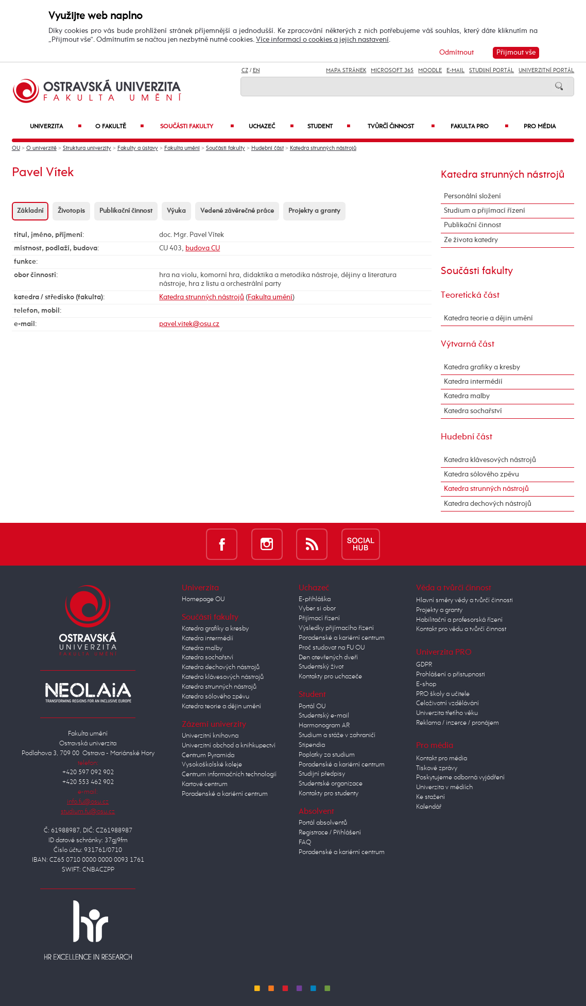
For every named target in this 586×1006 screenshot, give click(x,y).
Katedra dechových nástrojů (487, 503)
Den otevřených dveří (328, 657)
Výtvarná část (467, 344)
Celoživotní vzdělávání (447, 703)
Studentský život (321, 666)
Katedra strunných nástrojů (323, 148)
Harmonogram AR (324, 725)
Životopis (71, 211)
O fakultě (119, 126)
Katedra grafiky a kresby (482, 367)
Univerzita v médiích (444, 787)
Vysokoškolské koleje (212, 764)
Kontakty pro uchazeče (330, 676)
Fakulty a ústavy (137, 148)
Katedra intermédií (473, 381)
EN (256, 70)
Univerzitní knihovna (210, 735)
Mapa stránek (346, 70)
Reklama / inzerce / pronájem (457, 723)
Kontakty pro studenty (328, 793)
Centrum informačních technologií (229, 774)
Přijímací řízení (319, 618)
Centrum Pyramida (208, 755)
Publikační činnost (125, 211)
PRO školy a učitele (443, 694)
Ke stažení (430, 797)
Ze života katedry (471, 240)
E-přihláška (315, 599)
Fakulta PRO (479, 126)
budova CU (202, 248)
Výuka (176, 211)
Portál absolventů (323, 823)
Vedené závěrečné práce (237, 211)
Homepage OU (203, 599)
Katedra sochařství (473, 411)
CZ (245, 70)
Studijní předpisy (322, 774)
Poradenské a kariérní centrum (225, 794)
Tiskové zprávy (436, 768)
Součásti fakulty (197, 126)
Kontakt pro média (441, 758)
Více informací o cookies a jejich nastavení (322, 39)
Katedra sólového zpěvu (481, 474)
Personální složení (472, 196)
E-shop (426, 684)
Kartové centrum (205, 784)
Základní (30, 211)
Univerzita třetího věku (447, 713)
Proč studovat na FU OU (332, 647)
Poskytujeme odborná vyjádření (460, 777)
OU (16, 148)
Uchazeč (271, 126)
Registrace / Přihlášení (330, 832)
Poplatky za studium (327, 755)
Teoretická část (470, 295)
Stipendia (312, 745)
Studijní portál (491, 70)
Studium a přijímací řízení (484, 210)
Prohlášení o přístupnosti (450, 674)
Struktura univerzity (87, 148)
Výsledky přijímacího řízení (336, 628)
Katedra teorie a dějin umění (488, 318)
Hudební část (267, 148)
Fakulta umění (182, 148)
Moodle (430, 70)
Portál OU (312, 706)
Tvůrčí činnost (401, 126)
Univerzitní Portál (546, 70)
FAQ (305, 842)
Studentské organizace (331, 783)
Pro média (540, 126)
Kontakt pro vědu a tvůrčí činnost (461, 629)
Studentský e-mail (324, 715)
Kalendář (428, 807)
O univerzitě (41, 148)
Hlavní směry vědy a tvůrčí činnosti (464, 600)
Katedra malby (467, 396)
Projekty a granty (314, 211)
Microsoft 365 (392, 70)
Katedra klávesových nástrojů (490, 460)
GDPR (424, 664)
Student (328, 126)
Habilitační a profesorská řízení (459, 620)
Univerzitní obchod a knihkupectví (228, 745)
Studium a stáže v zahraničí (337, 735)
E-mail (455, 70)
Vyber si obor (317, 608)
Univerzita (56, 126)
